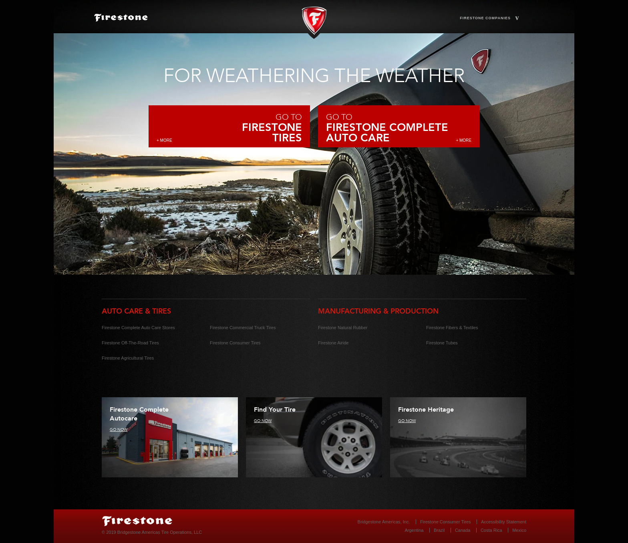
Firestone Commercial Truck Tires (243, 327)
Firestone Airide (333, 342)
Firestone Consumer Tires (235, 342)
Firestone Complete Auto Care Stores (138, 327)
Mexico (519, 530)
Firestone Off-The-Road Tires (130, 342)
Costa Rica (491, 530)
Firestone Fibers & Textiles (452, 327)
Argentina (414, 530)
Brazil (439, 530)
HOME (180, 19)
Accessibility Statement (503, 521)
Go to (229, 127)
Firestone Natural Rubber (343, 327)
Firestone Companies (489, 18)
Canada (463, 530)
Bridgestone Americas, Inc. (384, 521)
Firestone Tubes (442, 342)
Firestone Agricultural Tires (128, 358)
